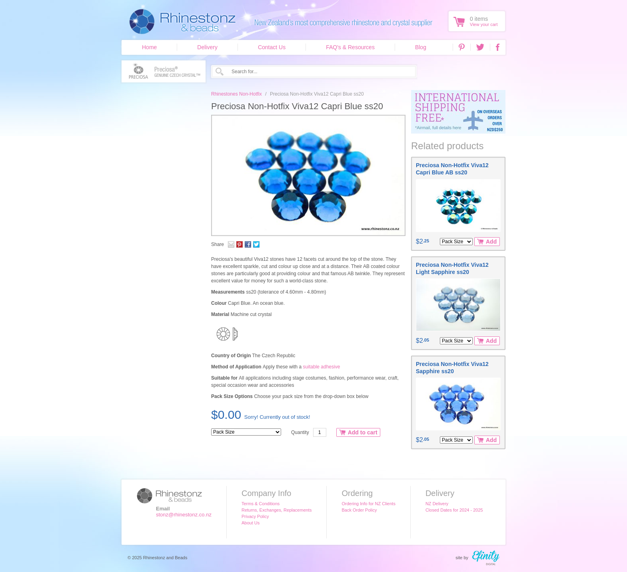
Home (149, 47)
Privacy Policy (255, 516)
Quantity (300, 432)
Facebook (497, 47)
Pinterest (462, 47)
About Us (251, 522)
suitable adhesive (321, 367)
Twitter (480, 47)
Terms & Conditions (261, 503)
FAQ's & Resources (350, 47)
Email (231, 244)
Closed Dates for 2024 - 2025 (454, 510)
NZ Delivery (436, 503)
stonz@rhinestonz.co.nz (184, 515)
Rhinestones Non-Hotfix (236, 94)
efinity (485, 557)
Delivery (207, 47)
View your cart (484, 24)
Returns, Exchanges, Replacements (277, 510)
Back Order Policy (359, 510)
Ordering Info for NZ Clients (368, 503)
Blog (420, 47)
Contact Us (272, 47)
